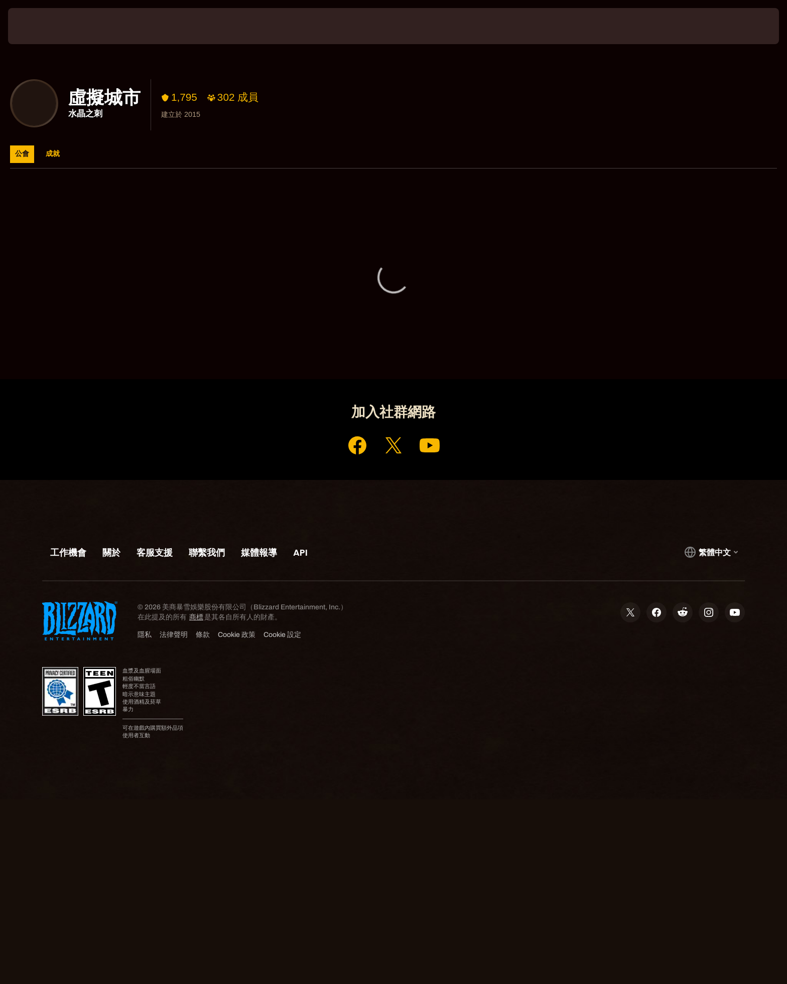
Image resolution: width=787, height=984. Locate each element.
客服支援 (446, 342)
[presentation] (45, 26)
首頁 (335, 342)
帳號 (369, 342)
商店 (404, 342)
